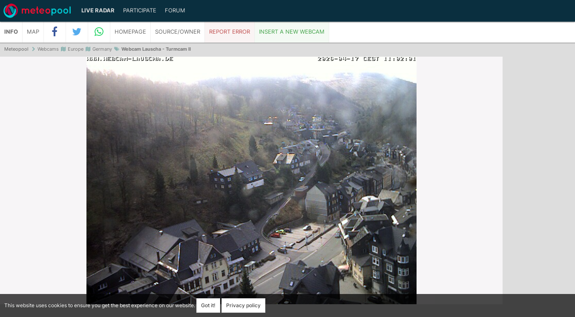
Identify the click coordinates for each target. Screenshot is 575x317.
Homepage (130, 32)
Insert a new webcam (292, 32)
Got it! (208, 305)
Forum (175, 10)
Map (33, 32)
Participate (139, 10)
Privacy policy (243, 305)
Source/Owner (177, 32)
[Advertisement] (539, 187)
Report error (229, 32)
